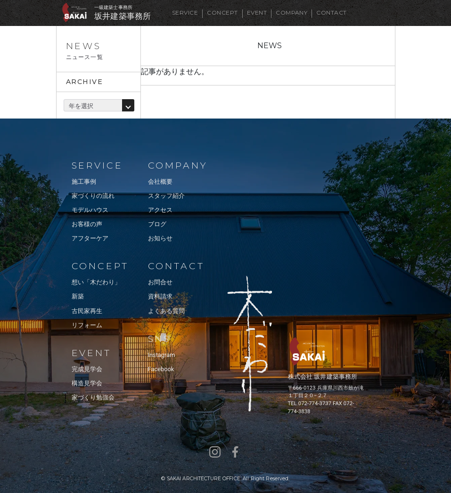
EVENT (257, 12)
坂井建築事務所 (122, 16)
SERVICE (185, 12)
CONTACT (331, 12)
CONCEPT (222, 12)
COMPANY (291, 12)
